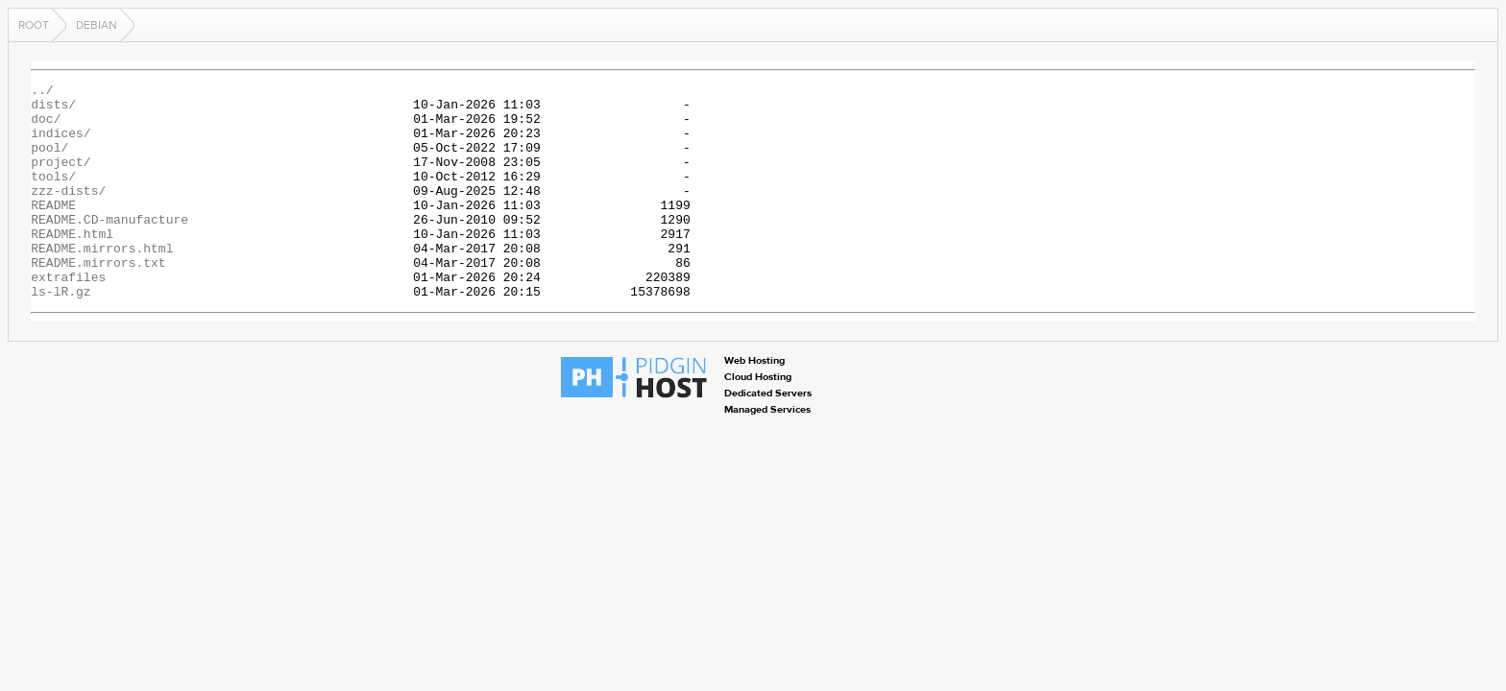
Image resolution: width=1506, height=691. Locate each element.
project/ (60, 178)
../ (42, 92)
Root (33, 25)
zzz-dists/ (68, 213)
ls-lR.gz (60, 334)
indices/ (60, 144)
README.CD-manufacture (109, 247)
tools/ (53, 195)
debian (96, 25)
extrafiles (68, 316)
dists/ (53, 109)
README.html (72, 265)
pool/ (49, 161)
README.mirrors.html (102, 282)
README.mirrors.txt (98, 299)
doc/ (46, 126)
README (53, 230)
